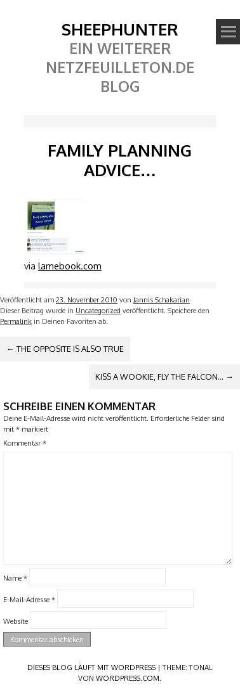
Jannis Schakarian (161, 299)
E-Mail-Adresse (29, 599)
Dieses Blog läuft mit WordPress (91, 667)
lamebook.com (70, 265)
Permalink (16, 321)
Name (15, 578)
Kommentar (24, 443)
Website (15, 620)
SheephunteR (120, 28)
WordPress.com (127, 678)
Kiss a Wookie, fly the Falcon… (164, 376)
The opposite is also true (65, 349)
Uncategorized (98, 310)
